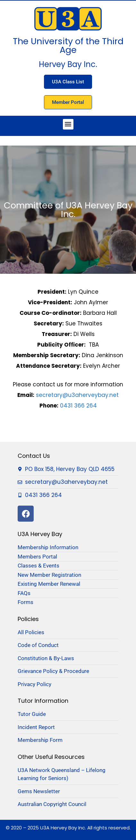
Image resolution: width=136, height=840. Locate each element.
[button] (68, 124)
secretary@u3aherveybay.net (77, 395)
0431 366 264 (78, 405)
